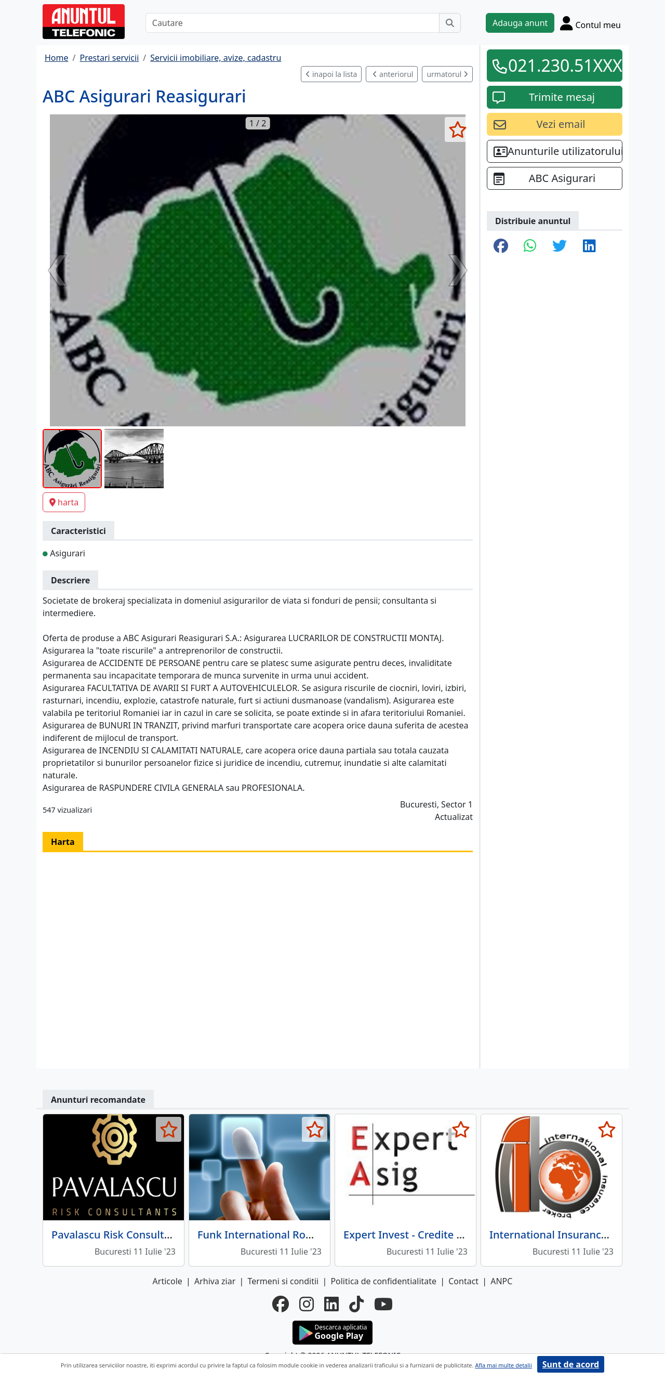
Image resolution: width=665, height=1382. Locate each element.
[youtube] (383, 1304)
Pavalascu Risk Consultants (118, 1235)
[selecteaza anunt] (457, 129)
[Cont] (590, 23)
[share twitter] (560, 246)
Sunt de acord (570, 1364)
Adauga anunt (520, 23)
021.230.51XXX (562, 65)
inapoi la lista (331, 74)
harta (63, 502)
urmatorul (447, 74)
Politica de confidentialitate (383, 1281)
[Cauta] (450, 23)
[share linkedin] (589, 246)
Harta (63, 842)
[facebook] (280, 1304)
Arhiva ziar (214, 1281)
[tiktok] (356, 1304)
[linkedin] (331, 1304)
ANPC (501, 1281)
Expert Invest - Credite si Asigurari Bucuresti (452, 1235)
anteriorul (393, 74)
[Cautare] (292, 23)
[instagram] (306, 1304)
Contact (463, 1281)
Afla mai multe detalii (503, 1365)
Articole (167, 1281)
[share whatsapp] (530, 246)
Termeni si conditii (282, 1281)
